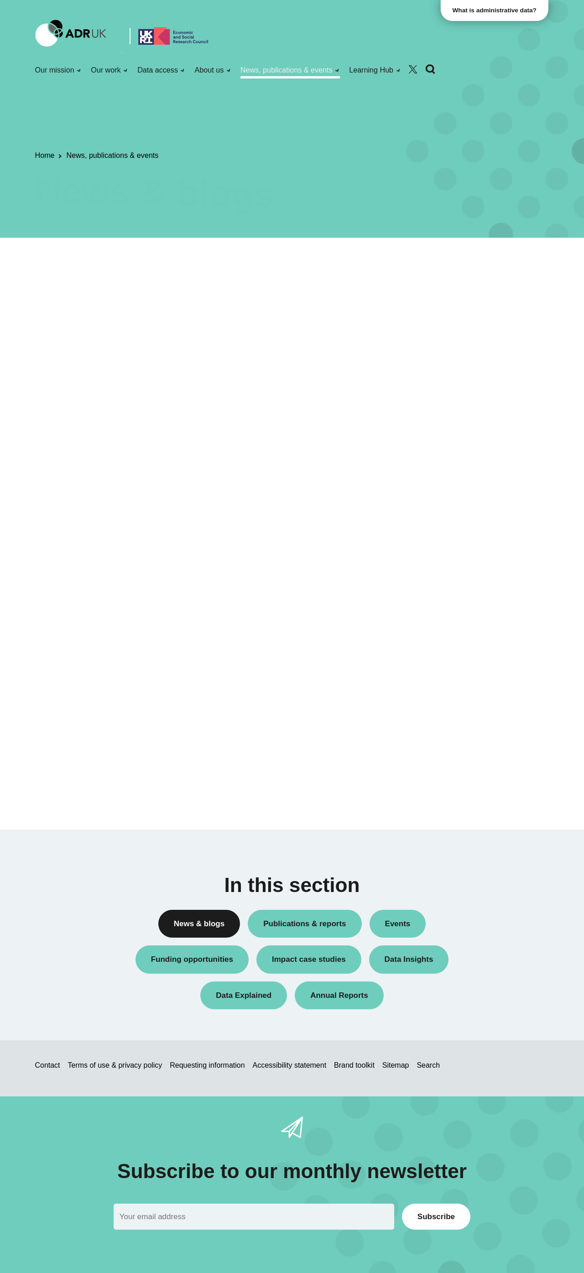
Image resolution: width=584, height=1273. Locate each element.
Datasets (427, 323)
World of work (435, 772)
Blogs (422, 292)
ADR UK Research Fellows (455, 276)
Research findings (441, 370)
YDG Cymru (432, 563)
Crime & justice (437, 710)
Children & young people (451, 678)
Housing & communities (450, 741)
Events (424, 338)
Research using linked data (455, 385)
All (418, 261)
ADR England (435, 501)
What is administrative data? (495, 10)
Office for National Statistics (456, 547)
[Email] (254, 1217)
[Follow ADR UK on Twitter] (412, 69)
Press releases (436, 354)
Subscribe (436, 1216)
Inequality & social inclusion (456, 756)
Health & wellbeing (442, 725)
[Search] (430, 69)
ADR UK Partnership (445, 516)
